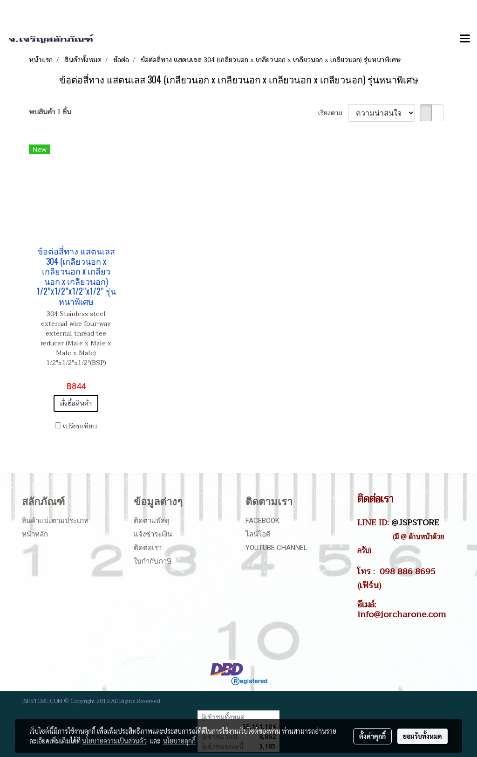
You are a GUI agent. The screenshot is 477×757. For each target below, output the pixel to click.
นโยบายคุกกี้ (179, 740)
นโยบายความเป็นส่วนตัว (114, 740)
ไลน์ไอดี (258, 534)
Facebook (262, 520)
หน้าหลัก (35, 534)
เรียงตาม (333, 113)
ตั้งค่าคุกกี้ (372, 736)
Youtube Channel (276, 548)
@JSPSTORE (415, 522)
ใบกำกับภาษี (152, 561)
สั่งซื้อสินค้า (76, 403)
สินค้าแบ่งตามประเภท (55, 520)
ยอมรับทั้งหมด (422, 736)
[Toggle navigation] (465, 39)
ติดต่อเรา (148, 548)
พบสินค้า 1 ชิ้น (50, 112)
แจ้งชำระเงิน (153, 534)
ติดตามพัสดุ (152, 520)
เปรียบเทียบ (80, 426)
